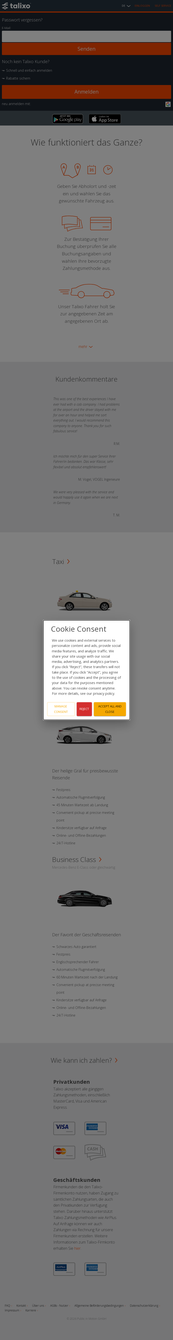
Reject (84, 709)
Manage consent (61, 709)
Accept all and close (110, 709)
